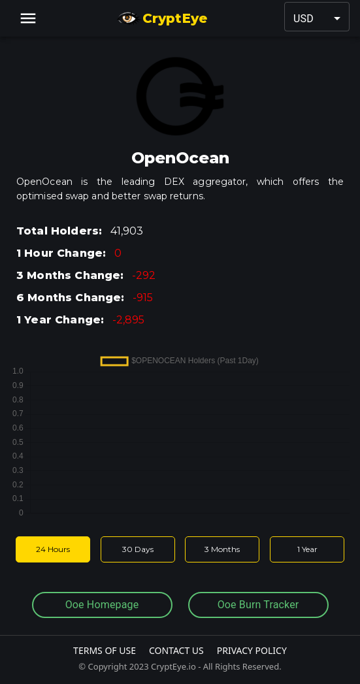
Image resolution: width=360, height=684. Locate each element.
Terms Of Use (104, 650)
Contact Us (176, 650)
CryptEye (161, 18)
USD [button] (303, 18)
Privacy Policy (252, 650)
